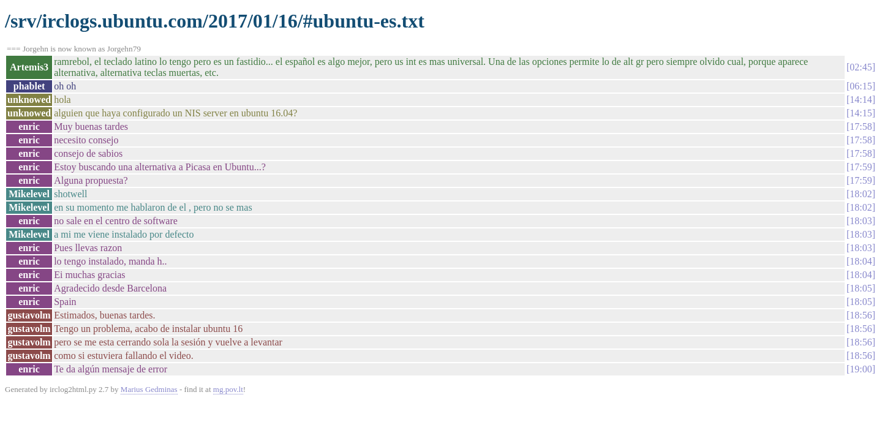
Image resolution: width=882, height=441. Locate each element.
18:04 (861, 261)
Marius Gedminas (149, 389)
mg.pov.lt (228, 389)
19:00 (861, 369)
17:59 (861, 167)
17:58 (861, 126)
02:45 (861, 67)
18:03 (861, 221)
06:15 (861, 86)
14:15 (861, 113)
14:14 (861, 99)
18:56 (861, 315)
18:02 (861, 194)
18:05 (861, 288)
